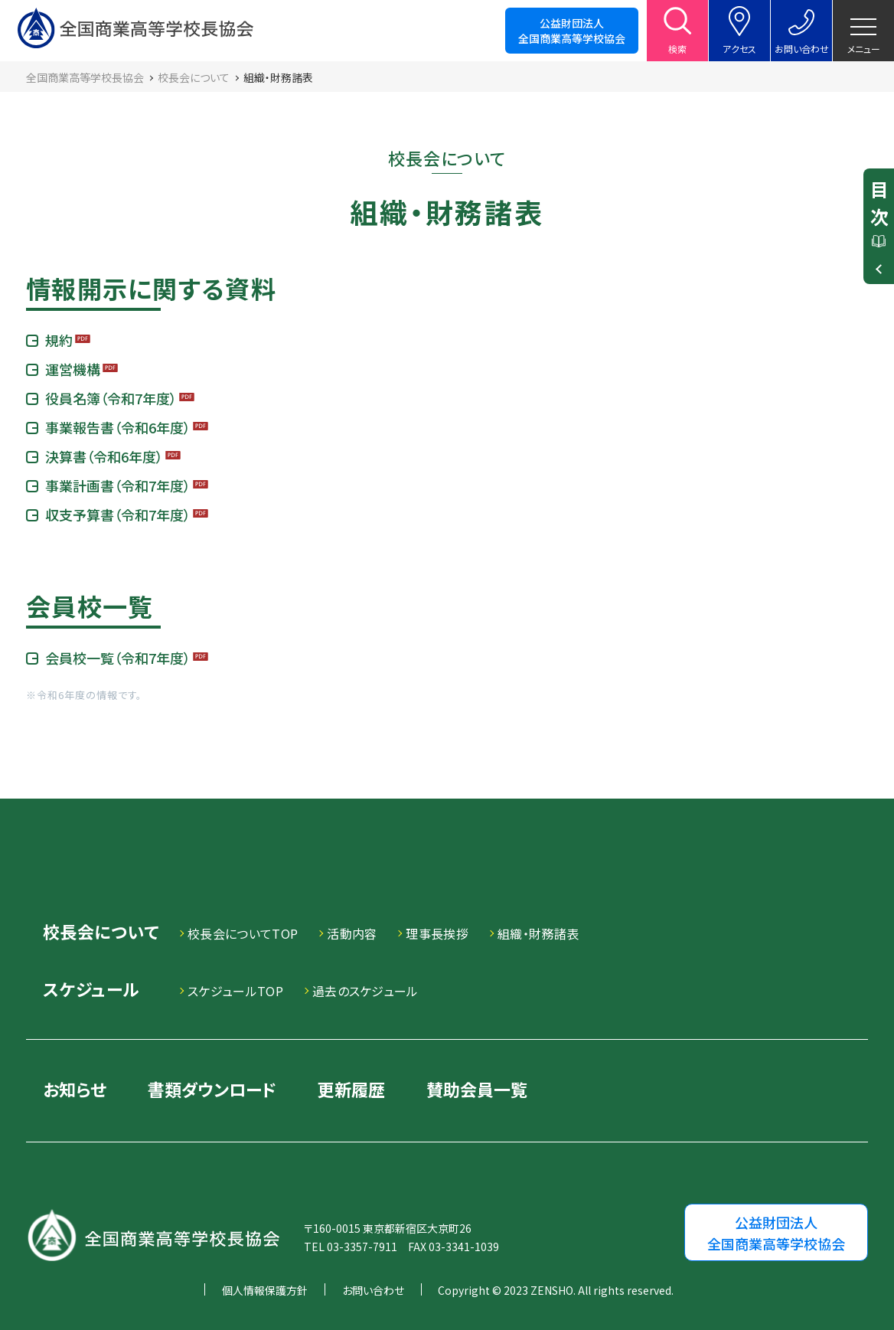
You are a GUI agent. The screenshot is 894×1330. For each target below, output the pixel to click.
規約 (59, 340)
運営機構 (72, 369)
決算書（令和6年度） (104, 456)
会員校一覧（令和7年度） (118, 658)
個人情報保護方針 (265, 1290)
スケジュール (91, 990)
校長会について (100, 933)
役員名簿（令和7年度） (111, 398)
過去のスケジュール (365, 991)
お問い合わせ (373, 1290)
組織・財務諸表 (538, 933)
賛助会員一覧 (476, 1089)
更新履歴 (351, 1089)
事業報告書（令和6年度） (118, 427)
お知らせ (74, 1089)
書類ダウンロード (212, 1089)
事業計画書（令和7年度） (118, 485)
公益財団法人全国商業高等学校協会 (571, 30)
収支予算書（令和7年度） (118, 514)
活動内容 (352, 933)
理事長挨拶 (437, 933)
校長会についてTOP (243, 933)
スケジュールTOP (235, 991)
